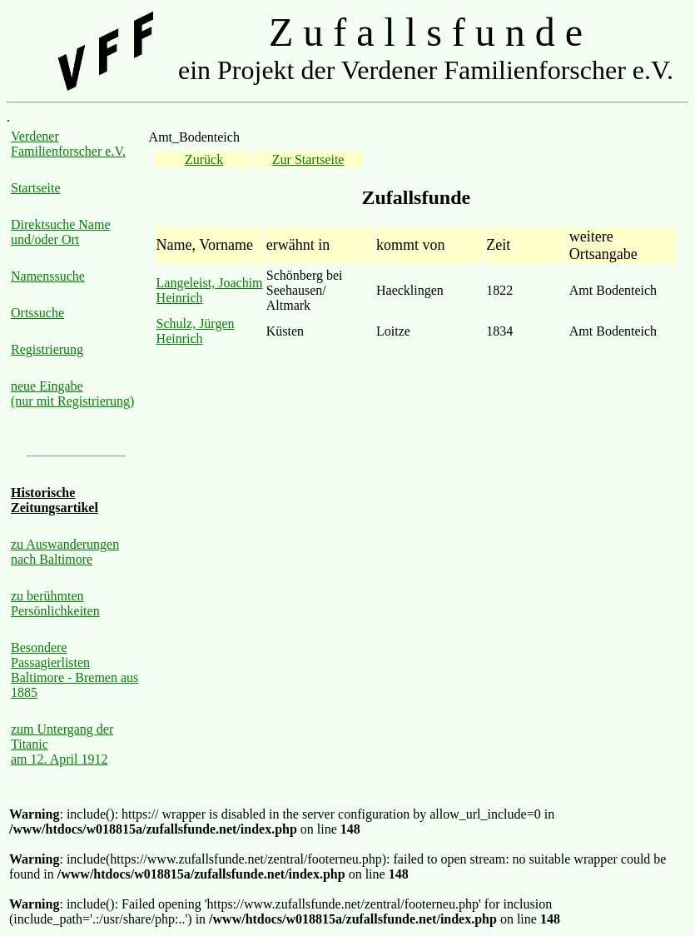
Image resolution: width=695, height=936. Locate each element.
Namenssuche (48, 276)
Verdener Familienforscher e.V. (68, 143)
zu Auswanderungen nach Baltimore (65, 551)
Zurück (204, 159)
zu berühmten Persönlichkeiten (55, 603)
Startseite (36, 188)
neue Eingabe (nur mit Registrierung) (72, 393)
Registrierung (47, 349)
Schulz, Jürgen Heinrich (195, 331)
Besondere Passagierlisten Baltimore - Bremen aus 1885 (74, 670)
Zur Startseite (308, 159)
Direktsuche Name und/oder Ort (61, 231)
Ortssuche (37, 313)
